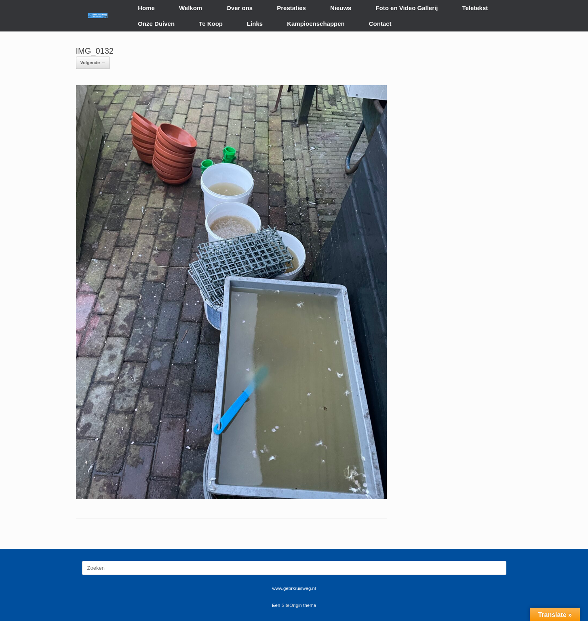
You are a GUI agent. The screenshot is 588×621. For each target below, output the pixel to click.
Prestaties (291, 7)
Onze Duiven (156, 23)
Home (146, 7)
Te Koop (211, 23)
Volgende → (93, 62)
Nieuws (341, 7)
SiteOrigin (292, 605)
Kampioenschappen (316, 23)
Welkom (190, 7)
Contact (380, 23)
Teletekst (475, 7)
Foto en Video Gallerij (406, 7)
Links (255, 23)
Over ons (239, 7)
